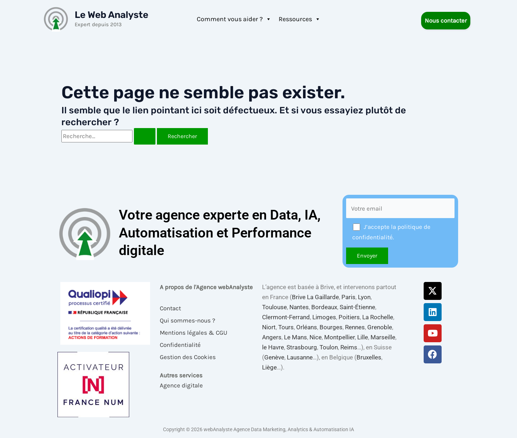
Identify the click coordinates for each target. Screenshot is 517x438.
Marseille (383, 337)
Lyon (364, 297)
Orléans (306, 327)
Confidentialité (180, 344)
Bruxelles (369, 357)
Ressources (300, 19)
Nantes (299, 307)
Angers (271, 337)
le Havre (273, 347)
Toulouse (274, 307)
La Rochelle (377, 317)
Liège (269, 367)
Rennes (355, 327)
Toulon (329, 347)
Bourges (331, 327)
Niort (269, 327)
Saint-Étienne (357, 307)
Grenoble (379, 327)
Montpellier (339, 337)
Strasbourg (302, 347)
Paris (348, 297)
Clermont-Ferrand (286, 317)
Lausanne (300, 357)
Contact (170, 308)
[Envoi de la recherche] (144, 136)
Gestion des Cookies (188, 357)
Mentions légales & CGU (193, 332)
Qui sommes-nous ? (187, 320)
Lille (362, 337)
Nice (315, 337)
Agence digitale (181, 385)
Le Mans (295, 337)
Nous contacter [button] (446, 20)
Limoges (324, 317)
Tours (286, 327)
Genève (274, 357)
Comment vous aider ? (234, 19)
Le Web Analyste (111, 14)
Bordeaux (324, 307)
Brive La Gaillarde (315, 297)
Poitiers (349, 317)
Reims (348, 347)
